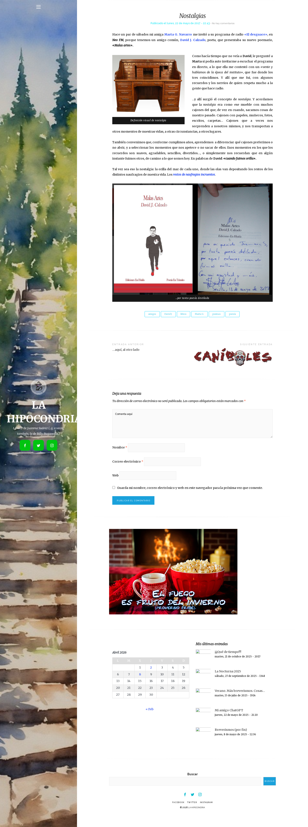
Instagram (208, 813)
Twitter (192, 813)
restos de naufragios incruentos (194, 174)
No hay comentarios (223, 23)
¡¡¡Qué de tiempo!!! (228, 662)
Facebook (176, 813)
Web (115, 484)
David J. (166, 314)
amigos (148, 314)
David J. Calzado (193, 40)
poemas (219, 314)
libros (182, 314)
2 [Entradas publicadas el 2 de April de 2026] (151, 678)
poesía (236, 314)
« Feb (150, 719)
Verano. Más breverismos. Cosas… (240, 701)
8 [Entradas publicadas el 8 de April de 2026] (140, 684)
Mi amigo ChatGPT (229, 720)
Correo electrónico (127, 468)
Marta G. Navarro (178, 34)
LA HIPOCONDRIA (196, 819)
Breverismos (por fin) (231, 740)
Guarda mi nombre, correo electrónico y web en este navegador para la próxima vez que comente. (190, 497)
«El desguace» (255, 34)
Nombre (119, 453)
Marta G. (200, 314)
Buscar (192, 784)
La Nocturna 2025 (228, 681)
